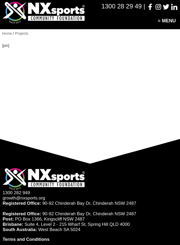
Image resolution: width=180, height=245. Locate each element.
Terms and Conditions (26, 239)
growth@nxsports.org (24, 198)
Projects (21, 33)
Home (7, 33)
